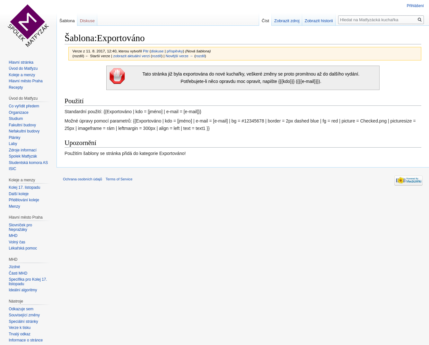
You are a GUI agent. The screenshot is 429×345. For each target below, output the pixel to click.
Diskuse (87, 20)
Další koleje (19, 194)
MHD (13, 235)
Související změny (24, 315)
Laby (13, 143)
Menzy (14, 206)
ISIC (12, 169)
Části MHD (18, 273)
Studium (16, 118)
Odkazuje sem (21, 309)
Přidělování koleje (24, 200)
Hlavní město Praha (25, 81)
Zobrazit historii (319, 20)
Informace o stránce (26, 340)
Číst (265, 20)
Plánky (14, 137)
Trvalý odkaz (20, 334)
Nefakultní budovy (24, 131)
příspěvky (175, 51)
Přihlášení (415, 6)
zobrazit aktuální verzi (131, 56)
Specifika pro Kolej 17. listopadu (28, 281)
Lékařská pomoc (23, 248)
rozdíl (156, 56)
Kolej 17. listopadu (24, 187)
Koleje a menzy (22, 75)
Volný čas (17, 242)
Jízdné (14, 267)
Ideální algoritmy (23, 290)
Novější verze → (179, 56)
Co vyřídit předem (24, 106)
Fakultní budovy (22, 125)
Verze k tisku (20, 327)
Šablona (67, 20)
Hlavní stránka (21, 62)
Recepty (16, 87)
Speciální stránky (23, 321)
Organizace (18, 112)
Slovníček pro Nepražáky (20, 227)
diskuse (157, 51)
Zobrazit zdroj (287, 20)
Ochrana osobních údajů (82, 179)
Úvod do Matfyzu (23, 68)
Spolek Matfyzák (23, 156)
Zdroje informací (23, 150)
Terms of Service (119, 179)
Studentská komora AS (28, 162)
